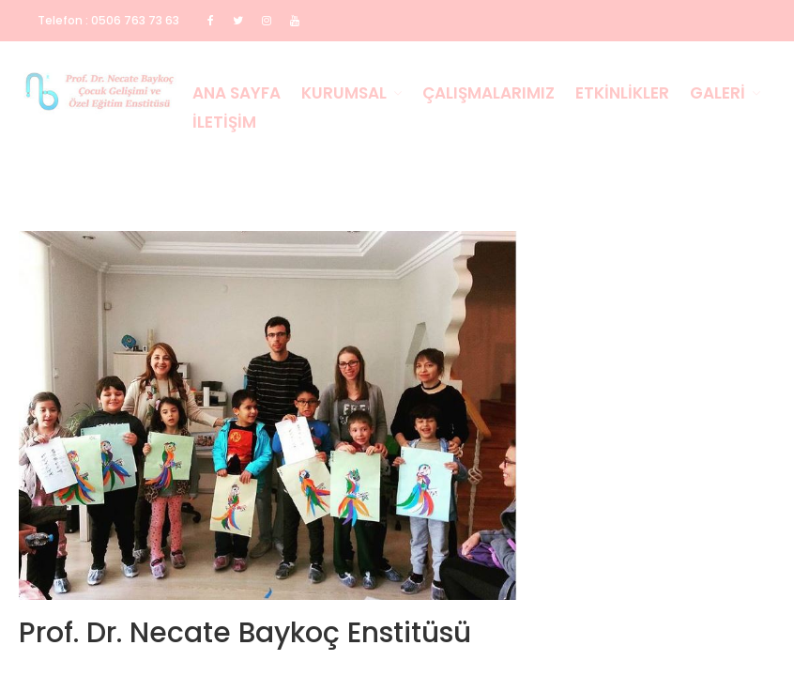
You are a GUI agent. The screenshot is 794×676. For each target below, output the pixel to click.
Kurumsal (344, 93)
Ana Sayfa (236, 93)
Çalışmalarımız (488, 93)
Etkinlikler (622, 93)
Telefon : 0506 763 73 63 (108, 20)
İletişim (224, 122)
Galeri (717, 93)
